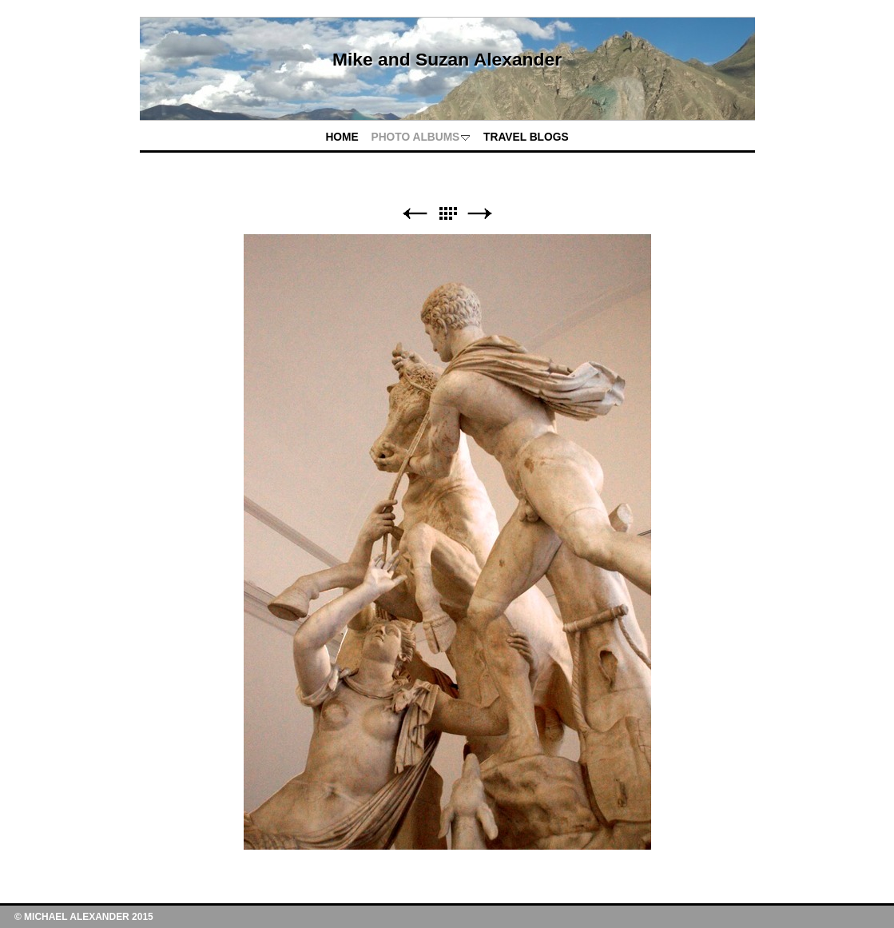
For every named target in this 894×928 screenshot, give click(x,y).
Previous (414, 213)
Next (480, 213)
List (447, 213)
